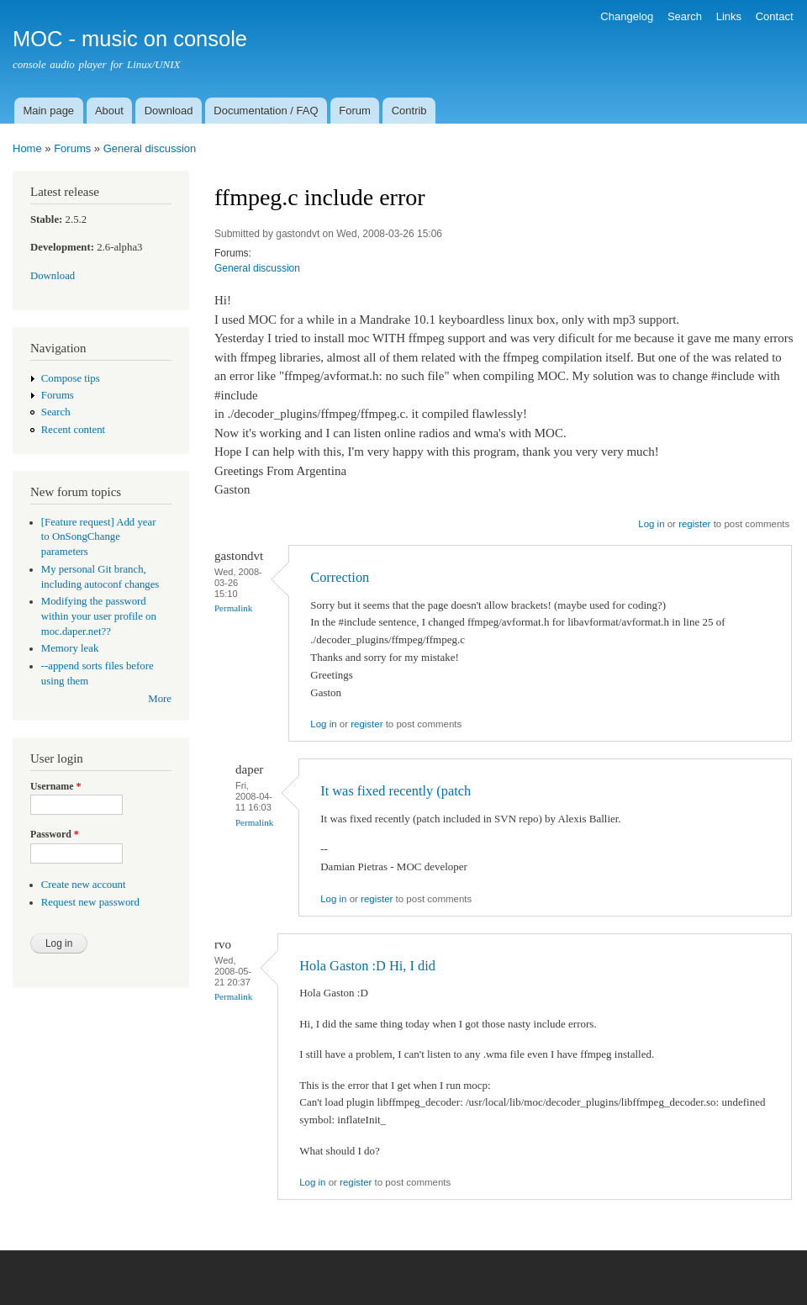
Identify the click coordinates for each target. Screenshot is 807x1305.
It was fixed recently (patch (395, 791)
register (694, 524)
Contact (775, 16)
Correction (339, 577)
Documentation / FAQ (266, 110)
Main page (48, 110)
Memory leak (70, 648)
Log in (651, 524)
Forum (355, 110)
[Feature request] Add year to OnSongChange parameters (98, 537)
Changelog (626, 16)
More (159, 699)
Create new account (83, 884)
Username (55, 786)
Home (27, 148)
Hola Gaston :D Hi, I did (367, 966)
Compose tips (70, 378)
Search (684, 16)
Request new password (90, 902)
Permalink (233, 608)
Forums (72, 148)
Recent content (73, 430)
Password (54, 834)
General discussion (150, 148)
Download (169, 110)
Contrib (409, 110)
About (109, 110)
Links (728, 16)
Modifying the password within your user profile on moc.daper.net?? (98, 616)
